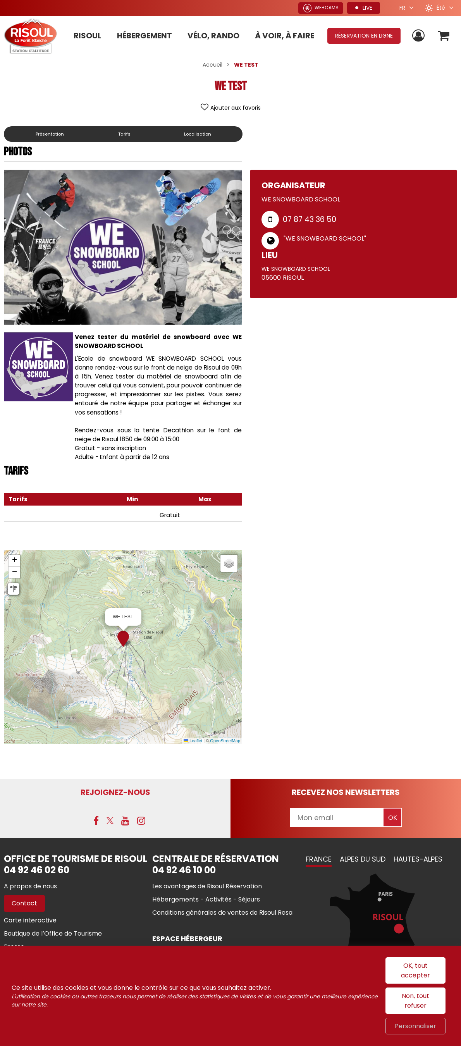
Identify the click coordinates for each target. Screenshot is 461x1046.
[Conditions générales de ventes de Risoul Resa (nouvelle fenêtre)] (222, 913)
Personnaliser (415, 1026)
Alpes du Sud (362, 860)
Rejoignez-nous (115, 792)
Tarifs (126, 133)
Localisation (198, 133)
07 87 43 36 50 (309, 219)
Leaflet (193, 740)
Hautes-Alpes (418, 860)
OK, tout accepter (415, 970)
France (319, 860)
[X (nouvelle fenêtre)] (110, 821)
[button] (443, 36)
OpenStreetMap (225, 740)
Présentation (51, 133)
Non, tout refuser (415, 1000)
